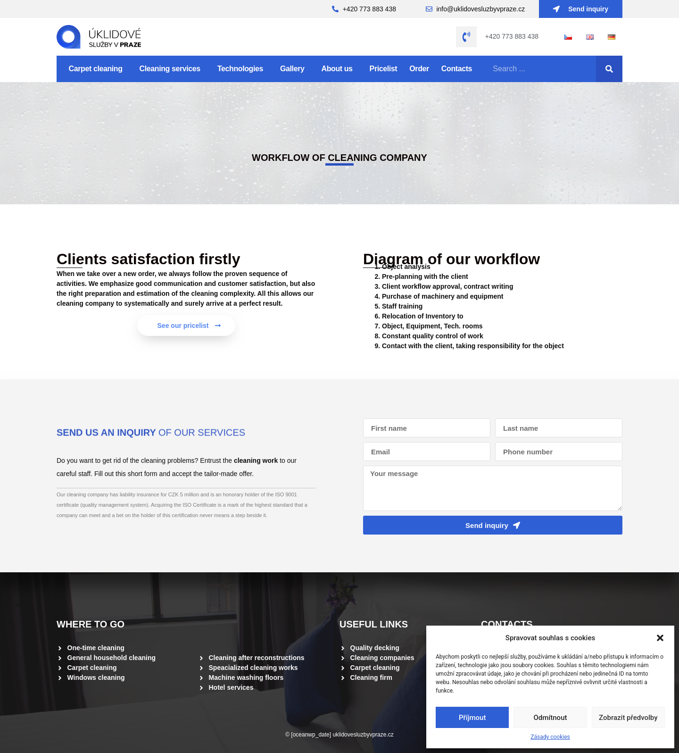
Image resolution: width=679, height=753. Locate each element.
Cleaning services (172, 69)
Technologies (242, 69)
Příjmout (472, 717)
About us (339, 69)
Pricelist (383, 69)
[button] (660, 638)
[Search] (609, 69)
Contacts (456, 69)
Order (419, 69)
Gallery (294, 69)
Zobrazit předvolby (628, 717)
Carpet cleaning (98, 69)
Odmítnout (550, 717)
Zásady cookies (550, 737)
